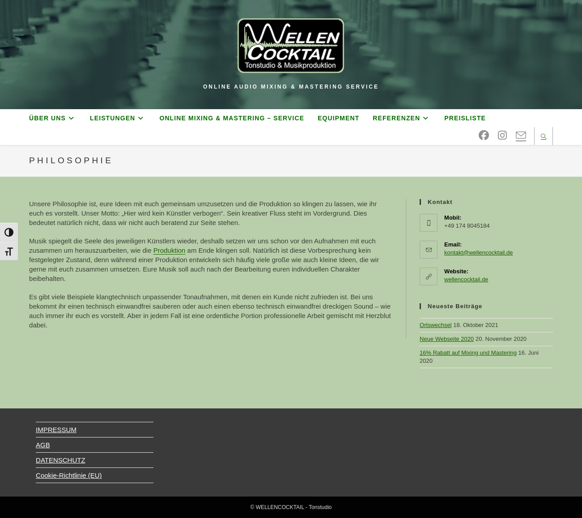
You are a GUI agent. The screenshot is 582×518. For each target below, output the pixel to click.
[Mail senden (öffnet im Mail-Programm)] (521, 135)
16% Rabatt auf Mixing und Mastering (468, 352)
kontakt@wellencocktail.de (478, 252)
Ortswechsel (436, 325)
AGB (43, 445)
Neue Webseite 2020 (447, 338)
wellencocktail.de (466, 279)
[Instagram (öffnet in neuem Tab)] (502, 135)
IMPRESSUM (56, 429)
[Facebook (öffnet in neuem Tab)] (484, 135)
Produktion (169, 250)
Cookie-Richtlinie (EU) (69, 475)
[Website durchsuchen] (543, 137)
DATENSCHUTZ (60, 460)
